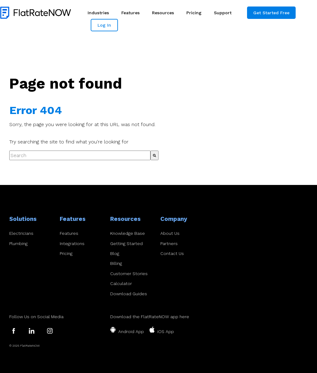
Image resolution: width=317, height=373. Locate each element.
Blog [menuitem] (114, 253)
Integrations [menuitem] (72, 243)
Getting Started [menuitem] (126, 243)
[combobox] (79, 155)
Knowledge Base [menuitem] (127, 233)
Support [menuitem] (223, 12)
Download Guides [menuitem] (128, 293)
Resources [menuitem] (163, 12)
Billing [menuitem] (116, 263)
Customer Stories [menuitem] (129, 273)
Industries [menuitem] (98, 12)
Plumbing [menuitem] (18, 243)
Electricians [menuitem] (21, 233)
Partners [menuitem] (169, 243)
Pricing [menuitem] (194, 12)
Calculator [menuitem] (121, 283)
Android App (131, 331)
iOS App (165, 331)
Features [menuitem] (130, 12)
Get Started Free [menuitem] (271, 12)
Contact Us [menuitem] (172, 253)
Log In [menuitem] (104, 25)
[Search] (154, 155)
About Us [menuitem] (170, 233)
